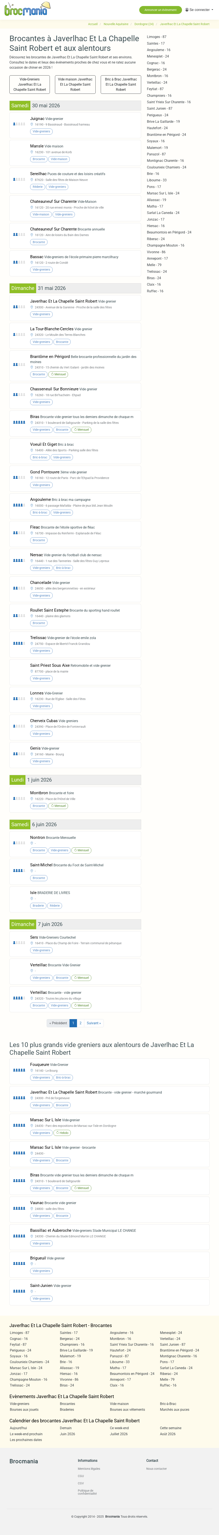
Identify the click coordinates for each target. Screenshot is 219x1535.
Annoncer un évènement (161, 10)
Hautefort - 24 (157, 128)
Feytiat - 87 (155, 89)
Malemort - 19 (157, 148)
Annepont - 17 (157, 258)
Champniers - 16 (159, 96)
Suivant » (94, 1023)
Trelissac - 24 (157, 272)
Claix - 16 (154, 284)
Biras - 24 (154, 278)
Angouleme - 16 (158, 50)
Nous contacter (156, 1468)
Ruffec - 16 (155, 291)
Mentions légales (89, 1468)
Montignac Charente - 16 (165, 161)
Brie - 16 (153, 174)
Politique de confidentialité (87, 1492)
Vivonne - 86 (156, 252)
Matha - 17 (155, 206)
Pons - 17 (154, 187)
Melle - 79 (154, 265)
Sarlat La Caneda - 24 (163, 213)
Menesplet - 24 (158, 56)
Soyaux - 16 (156, 141)
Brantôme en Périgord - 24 (166, 135)
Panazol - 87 (156, 154)
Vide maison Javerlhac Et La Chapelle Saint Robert (75, 84)
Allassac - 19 (156, 200)
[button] (199, 10)
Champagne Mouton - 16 (165, 245)
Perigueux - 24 (157, 115)
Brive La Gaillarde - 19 (163, 122)
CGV (81, 1483)
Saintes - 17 (156, 43)
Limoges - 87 (156, 37)
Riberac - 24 (156, 239)
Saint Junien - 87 (159, 108)
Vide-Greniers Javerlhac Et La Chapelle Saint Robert (29, 84)
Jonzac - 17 (155, 219)
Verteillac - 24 (157, 82)
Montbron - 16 (157, 76)
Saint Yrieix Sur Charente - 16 (169, 102)
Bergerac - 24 (157, 69)
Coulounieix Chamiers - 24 (166, 167)
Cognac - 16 (156, 63)
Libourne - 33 (157, 180)
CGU (81, 1475)
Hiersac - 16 (156, 226)
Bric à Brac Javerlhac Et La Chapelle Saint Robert (121, 84)
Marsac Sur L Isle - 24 (163, 193)
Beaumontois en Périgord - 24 (169, 232)
